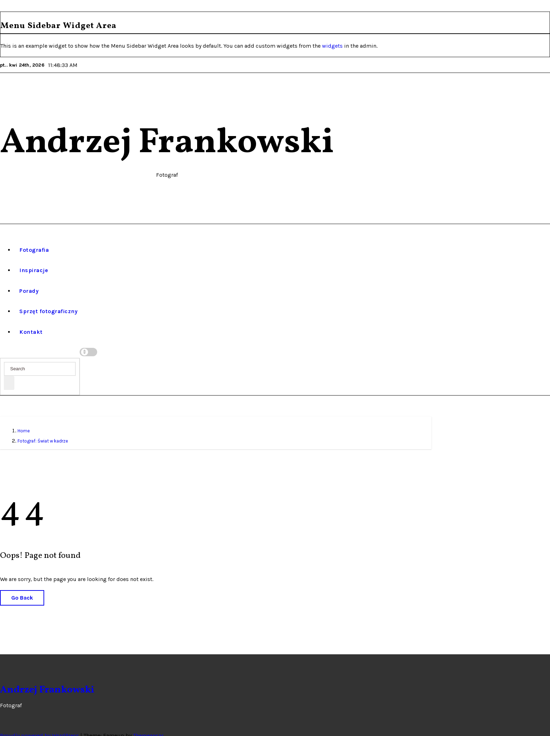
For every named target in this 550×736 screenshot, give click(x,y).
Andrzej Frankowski (167, 143)
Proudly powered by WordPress (40, 725)
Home (24, 421)
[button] (3, 343)
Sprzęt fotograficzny (48, 301)
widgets (333, 45)
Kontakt (31, 321)
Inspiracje (33, 260)
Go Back (22, 588)
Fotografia (34, 239)
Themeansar (148, 725)
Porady (29, 280)
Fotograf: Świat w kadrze (43, 430)
